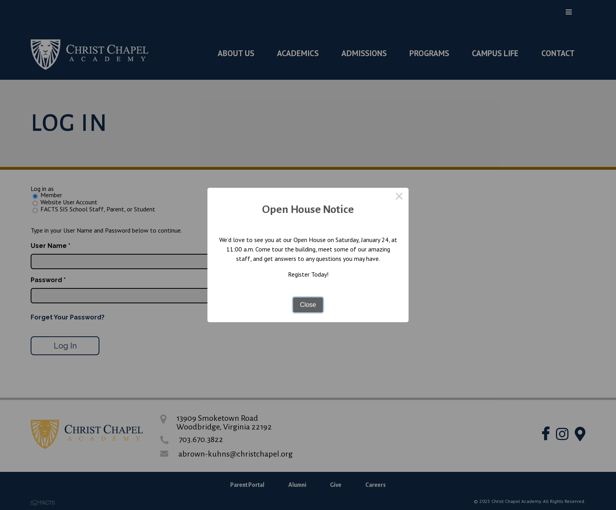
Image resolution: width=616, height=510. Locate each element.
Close (308, 304)
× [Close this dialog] (399, 197)
